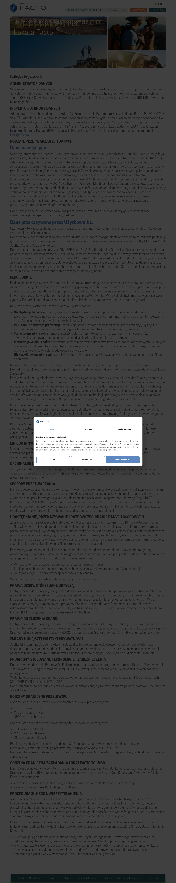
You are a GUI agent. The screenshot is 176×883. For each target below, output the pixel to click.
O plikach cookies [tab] (124, 429)
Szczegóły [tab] (88, 429)
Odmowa (53, 460)
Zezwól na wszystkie (122, 460)
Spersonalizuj (88, 460)
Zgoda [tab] (51, 429)
